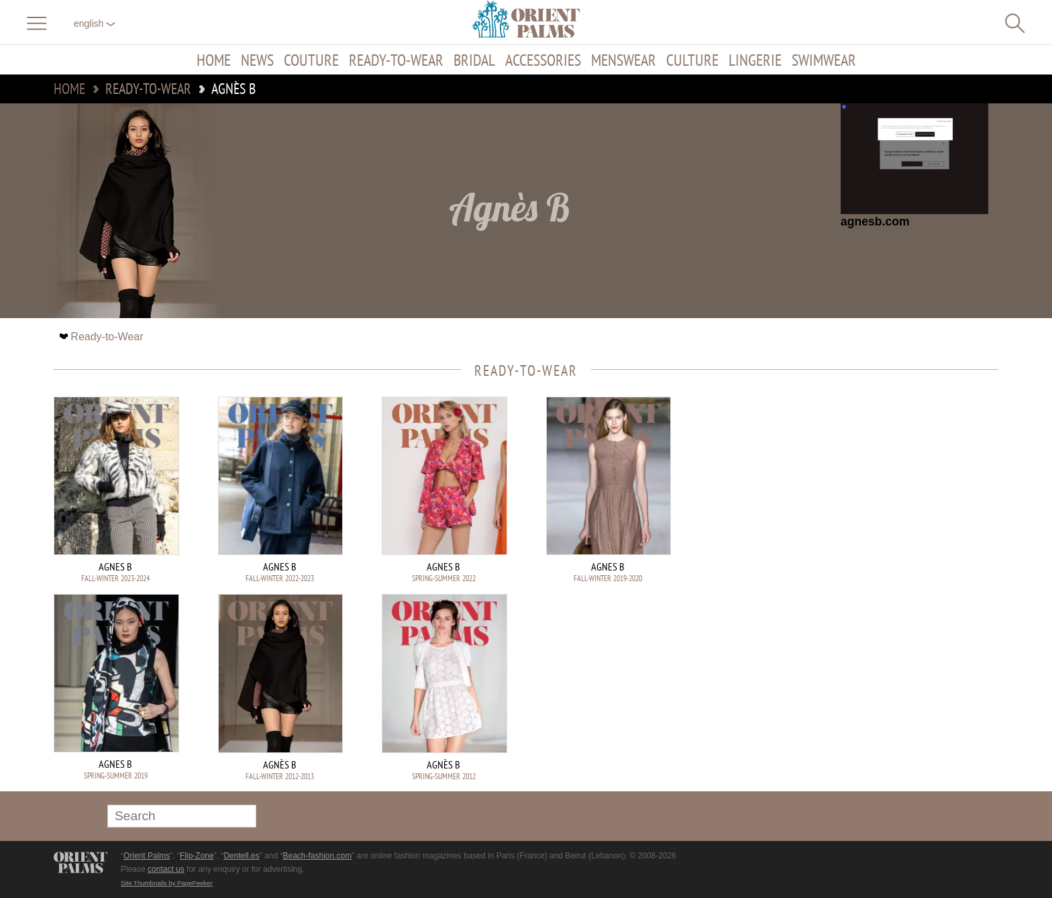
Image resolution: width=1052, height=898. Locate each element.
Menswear (623, 60)
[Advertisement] (904, 487)
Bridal (474, 60)
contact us (166, 869)
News (257, 60)
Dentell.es (241, 855)
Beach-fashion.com (317, 855)
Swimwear (824, 60)
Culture (692, 60)
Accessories (543, 60)
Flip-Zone (197, 855)
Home (214, 60)
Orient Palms (146, 855)
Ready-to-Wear (396, 60)
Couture (311, 60)
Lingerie (755, 60)
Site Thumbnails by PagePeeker (167, 883)
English (94, 23)
